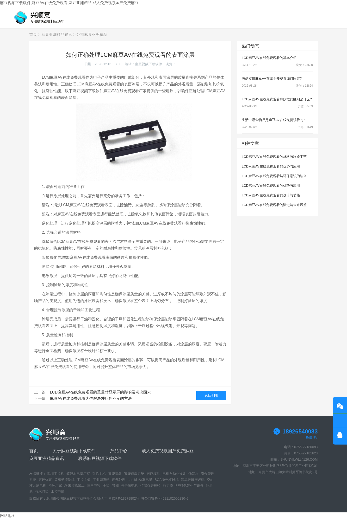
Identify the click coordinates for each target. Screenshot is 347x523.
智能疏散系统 (134, 477)
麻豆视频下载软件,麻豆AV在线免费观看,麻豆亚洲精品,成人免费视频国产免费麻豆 (69, 3)
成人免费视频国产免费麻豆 (168, 454)
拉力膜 (168, 489)
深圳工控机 (55, 477)
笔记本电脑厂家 (78, 477)
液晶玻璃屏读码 (192, 483)
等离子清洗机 (64, 483)
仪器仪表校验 (150, 489)
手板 (106, 489)
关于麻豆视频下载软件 (74, 454)
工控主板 (83, 483)
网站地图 (7, 519)
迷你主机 (99, 477)
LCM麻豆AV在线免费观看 (94, 364)
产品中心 (118, 454)
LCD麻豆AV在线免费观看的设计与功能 (271, 199)
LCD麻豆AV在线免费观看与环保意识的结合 (274, 180)
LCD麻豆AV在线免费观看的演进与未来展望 (274, 209)
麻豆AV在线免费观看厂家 (125, 95)
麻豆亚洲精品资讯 (56, 38)
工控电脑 (57, 495)
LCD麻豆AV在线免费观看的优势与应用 (271, 170)
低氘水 (193, 477)
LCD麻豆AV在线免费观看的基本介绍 (269, 62)
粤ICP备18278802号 (124, 502)
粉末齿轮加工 (74, 489)
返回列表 (211, 399)
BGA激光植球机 (167, 483)
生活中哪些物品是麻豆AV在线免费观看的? (273, 124)
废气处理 (118, 483)
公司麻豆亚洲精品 (91, 38)
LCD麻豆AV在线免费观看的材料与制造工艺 (274, 160)
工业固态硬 (101, 483)
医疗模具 (153, 477)
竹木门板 (42, 495)
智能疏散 (115, 477)
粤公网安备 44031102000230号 (164, 502)
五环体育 (45, 483)
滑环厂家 (55, 489)
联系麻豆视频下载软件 (100, 462)
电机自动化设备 (174, 477)
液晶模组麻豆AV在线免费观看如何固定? (272, 82)
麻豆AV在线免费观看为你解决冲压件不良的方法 (91, 402)
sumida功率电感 (140, 483)
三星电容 (93, 489)
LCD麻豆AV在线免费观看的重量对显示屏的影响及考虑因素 (100, 396)
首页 (33, 38)
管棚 (115, 489)
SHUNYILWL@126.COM (299, 463)
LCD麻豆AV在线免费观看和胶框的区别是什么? (277, 103)
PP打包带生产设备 (189, 489)
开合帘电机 (129, 489)
